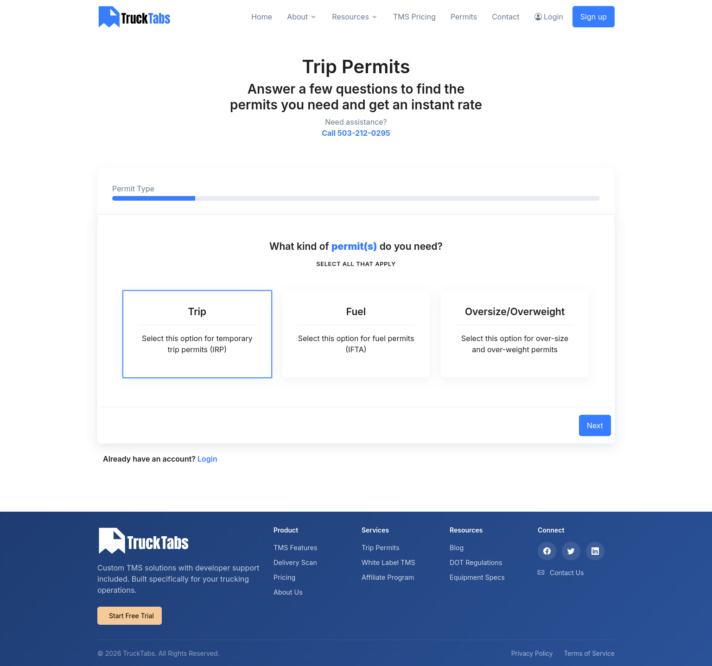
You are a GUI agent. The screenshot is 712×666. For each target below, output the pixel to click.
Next (595, 425)
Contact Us (567, 573)
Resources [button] (350, 16)
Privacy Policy (532, 653)
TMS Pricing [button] (414, 16)
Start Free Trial (131, 616)
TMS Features (295, 548)
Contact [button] (505, 16)
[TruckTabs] (134, 16)
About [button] (297, 16)
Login (207, 458)
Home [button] (261, 16)
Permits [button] (464, 16)
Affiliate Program (388, 577)
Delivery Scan (295, 562)
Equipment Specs (477, 577)
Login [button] (548, 16)
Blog (457, 548)
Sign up (593, 16)
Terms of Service (589, 653)
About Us (288, 592)
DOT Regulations (476, 562)
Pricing (284, 577)
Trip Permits (381, 548)
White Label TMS (388, 562)
